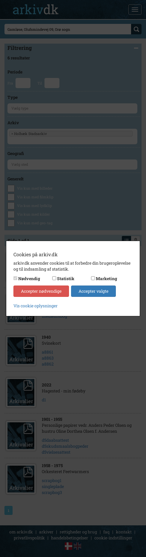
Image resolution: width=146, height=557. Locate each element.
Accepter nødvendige (41, 291)
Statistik (65, 278)
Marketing (106, 278)
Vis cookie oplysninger (35, 306)
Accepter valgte (93, 291)
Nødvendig (29, 278)
